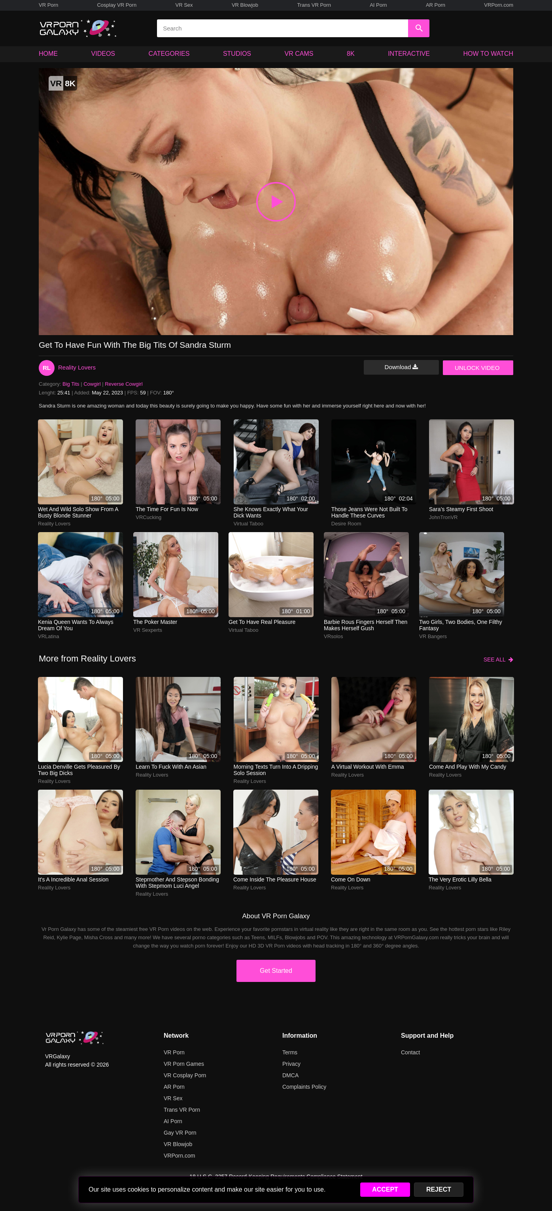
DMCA (290, 1075)
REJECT (438, 1189)
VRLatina (48, 636)
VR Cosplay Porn (185, 1075)
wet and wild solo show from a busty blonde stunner (78, 512)
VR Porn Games (184, 1064)
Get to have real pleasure (262, 622)
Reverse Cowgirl (123, 384)
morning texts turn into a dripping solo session (276, 770)
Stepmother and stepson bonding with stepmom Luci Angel (177, 882)
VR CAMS (299, 53)
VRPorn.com (498, 5)
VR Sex (184, 5)
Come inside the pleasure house (274, 879)
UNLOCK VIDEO (477, 367)
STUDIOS (237, 53)
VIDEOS (103, 53)
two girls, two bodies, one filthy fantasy (460, 625)
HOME (48, 53)
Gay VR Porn (180, 1133)
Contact (410, 1052)
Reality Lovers (77, 367)
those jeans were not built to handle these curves (369, 512)
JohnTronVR (443, 517)
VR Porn (48, 5)
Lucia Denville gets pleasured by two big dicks (79, 770)
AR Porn (435, 5)
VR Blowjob (245, 5)
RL (47, 367)
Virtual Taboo (248, 524)
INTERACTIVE (409, 53)
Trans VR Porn (314, 5)
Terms (289, 1052)
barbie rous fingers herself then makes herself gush (365, 625)
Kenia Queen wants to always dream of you (75, 625)
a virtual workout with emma (367, 767)
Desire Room (346, 524)
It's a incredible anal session (73, 879)
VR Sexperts (147, 630)
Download (401, 367)
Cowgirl (91, 384)
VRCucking (148, 517)
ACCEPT (385, 1189)
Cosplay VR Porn (116, 5)
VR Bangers (433, 636)
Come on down (351, 879)
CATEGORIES (169, 53)
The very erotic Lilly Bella (460, 879)
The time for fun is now (167, 509)
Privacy (291, 1064)
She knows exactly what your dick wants (271, 512)
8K (351, 53)
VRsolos (333, 636)
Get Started (276, 970)
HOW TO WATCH (488, 53)
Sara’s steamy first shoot (461, 509)
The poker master (155, 622)
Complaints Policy (304, 1087)
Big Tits (70, 384)
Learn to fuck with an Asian (171, 767)
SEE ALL (498, 659)
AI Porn (378, 5)
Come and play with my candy (467, 767)
